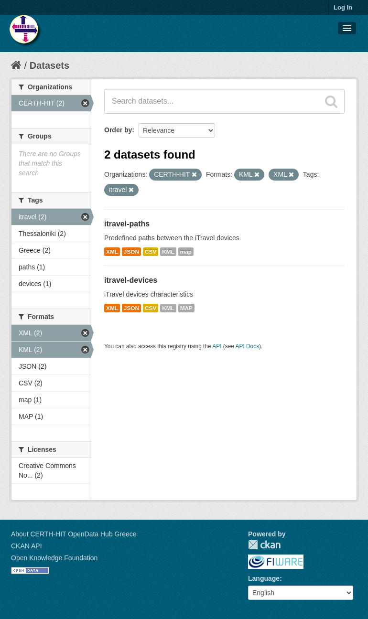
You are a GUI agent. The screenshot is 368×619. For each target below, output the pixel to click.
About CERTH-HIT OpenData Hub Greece (74, 534)
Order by (118, 130)
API (216, 346)
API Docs (248, 346)
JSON (131, 251)
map (186, 251)
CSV (150, 251)
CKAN (264, 545)
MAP (186, 308)
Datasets (49, 65)
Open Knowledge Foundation (54, 558)
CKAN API (26, 546)
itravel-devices (130, 280)
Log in (343, 7)
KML (168, 251)
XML (112, 251)
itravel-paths (127, 224)
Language (264, 578)
